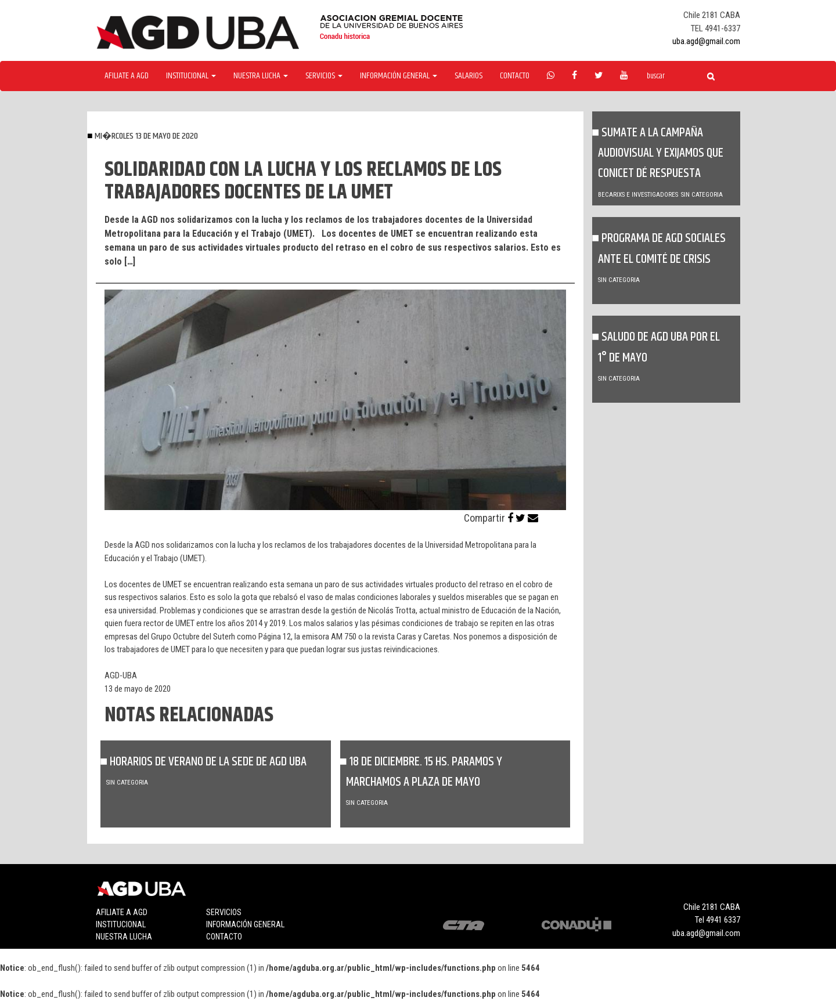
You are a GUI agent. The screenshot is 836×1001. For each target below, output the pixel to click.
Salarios (468, 76)
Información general (245, 924)
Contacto (514, 76)
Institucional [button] (191, 76)
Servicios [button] (324, 76)
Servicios (224, 912)
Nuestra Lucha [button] (260, 76)
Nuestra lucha (124, 936)
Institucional (121, 924)
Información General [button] (398, 76)
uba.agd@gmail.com (706, 41)
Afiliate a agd (127, 76)
